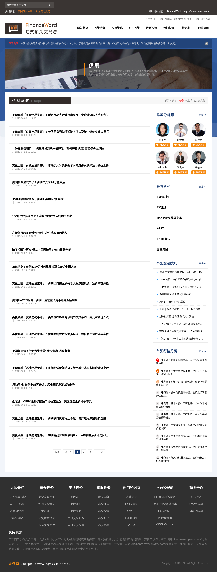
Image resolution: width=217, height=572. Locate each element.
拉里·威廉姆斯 (17, 496)
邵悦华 (180, 140)
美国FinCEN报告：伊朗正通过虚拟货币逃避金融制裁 (44, 300)
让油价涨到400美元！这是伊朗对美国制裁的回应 (42, 216)
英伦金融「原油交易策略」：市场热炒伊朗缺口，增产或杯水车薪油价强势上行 (60, 367)
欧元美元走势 (43, 11)
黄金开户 (46, 511)
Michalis (162, 167)
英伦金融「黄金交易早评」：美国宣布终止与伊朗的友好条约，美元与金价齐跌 (60, 317)
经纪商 (186, 27)
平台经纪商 (164, 488)
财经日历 (203, 27)
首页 (166, 100)
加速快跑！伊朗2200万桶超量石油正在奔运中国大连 (44, 266)
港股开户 (103, 518)
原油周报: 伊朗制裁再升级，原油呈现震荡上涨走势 (43, 384)
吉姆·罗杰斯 (17, 511)
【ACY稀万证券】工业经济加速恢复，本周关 (182, 338)
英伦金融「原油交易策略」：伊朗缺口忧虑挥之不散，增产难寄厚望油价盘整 (59, 418)
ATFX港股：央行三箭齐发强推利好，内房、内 (182, 279)
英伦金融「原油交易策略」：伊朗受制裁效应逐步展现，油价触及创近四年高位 (60, 334)
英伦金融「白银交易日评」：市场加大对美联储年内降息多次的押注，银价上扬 (60, 165)
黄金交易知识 (46, 525)
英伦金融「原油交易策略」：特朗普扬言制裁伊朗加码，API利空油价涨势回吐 (60, 435)
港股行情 (103, 511)
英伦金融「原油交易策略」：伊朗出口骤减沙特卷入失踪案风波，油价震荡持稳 (60, 283)
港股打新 (103, 503)
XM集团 (162, 207)
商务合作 (196, 488)
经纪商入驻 (196, 503)
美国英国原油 (25, 11)
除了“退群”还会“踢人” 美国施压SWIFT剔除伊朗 (41, 249)
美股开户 (75, 503)
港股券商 (103, 496)
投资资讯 (117, 27)
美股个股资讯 (76, 525)
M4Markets (165, 517)
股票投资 (151, 27)
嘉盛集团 (162, 249)
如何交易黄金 (46, 503)
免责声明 (83, 548)
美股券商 (75, 511)
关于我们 (150, 18)
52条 (57, 451)
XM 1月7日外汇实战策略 (172, 301)
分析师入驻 (196, 511)
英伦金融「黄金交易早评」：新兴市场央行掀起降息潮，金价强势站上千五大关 (60, 114)
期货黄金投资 (46, 496)
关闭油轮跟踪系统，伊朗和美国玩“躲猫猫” (38, 199)
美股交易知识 (76, 518)
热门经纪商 (131, 488)
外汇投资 (134, 27)
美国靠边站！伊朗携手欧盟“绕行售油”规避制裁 (41, 350)
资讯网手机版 (203, 18)
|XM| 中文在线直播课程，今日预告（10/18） (182, 272)
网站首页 (82, 27)
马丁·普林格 (17, 503)
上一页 (68, 451)
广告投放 (196, 496)
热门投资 (168, 27)
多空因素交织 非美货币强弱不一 (176, 294)
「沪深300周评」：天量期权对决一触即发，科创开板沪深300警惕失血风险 (58, 148)
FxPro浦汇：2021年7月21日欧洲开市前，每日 (182, 286)
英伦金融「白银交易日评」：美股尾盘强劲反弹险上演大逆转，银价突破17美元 (60, 131)
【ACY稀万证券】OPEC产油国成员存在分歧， (182, 323)
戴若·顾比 (17, 518)
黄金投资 (47, 488)
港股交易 (103, 525)
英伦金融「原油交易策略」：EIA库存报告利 (182, 331)
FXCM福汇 (165, 511)
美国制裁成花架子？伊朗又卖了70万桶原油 (38, 182)
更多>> (202, 115)
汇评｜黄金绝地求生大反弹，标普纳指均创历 (182, 309)
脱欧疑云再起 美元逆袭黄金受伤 (176, 316)
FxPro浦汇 (163, 196)
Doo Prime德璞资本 (169, 217)
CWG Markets (164, 524)
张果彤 (162, 140)
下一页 (99, 451)
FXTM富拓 (163, 238)
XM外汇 (131, 511)
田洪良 (198, 140)
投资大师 (99, 27)
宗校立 (198, 167)
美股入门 (75, 496)
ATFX (160, 228)
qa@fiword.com (182, 18)
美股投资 (76, 488)
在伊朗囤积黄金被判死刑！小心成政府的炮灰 (39, 232)
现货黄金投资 (46, 518)
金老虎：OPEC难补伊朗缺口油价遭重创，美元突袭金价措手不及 (52, 401)
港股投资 (103, 488)
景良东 (180, 167)
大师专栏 (17, 488)
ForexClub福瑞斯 (164, 496)
